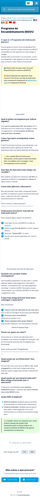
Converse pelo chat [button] (12, 480)
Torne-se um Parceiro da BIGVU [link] (23, 18)
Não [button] (32, 452)
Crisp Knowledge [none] (24, 495)
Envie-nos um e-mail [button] (31, 480)
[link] (35, 20)
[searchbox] (20, 9)
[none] (29, 3)
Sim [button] (24, 452)
